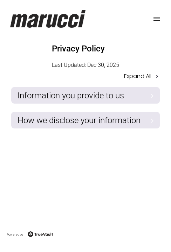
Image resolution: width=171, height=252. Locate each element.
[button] (85, 77)
